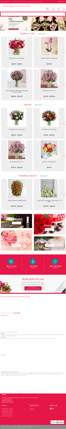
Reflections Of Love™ (49, 90)
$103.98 (49, 64)
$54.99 (49, 167)
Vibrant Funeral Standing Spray (17, 200)
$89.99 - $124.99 (16, 96)
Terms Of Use (5, 428)
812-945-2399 (6, 1)
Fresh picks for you (33, 281)
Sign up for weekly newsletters (33, 288)
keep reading (16, 313)
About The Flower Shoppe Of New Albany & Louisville (15, 296)
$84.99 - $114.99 (16, 135)
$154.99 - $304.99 (17, 206)
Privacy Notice (12, 428)
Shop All (41, 34)
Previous (2, 52)
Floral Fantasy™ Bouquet (16, 58)
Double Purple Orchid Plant (49, 58)
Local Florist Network (21, 428)
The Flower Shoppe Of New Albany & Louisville (16, 6)
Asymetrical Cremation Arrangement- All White (49, 201)
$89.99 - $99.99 (17, 64)
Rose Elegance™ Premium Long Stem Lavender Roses (17, 91)
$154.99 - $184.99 (49, 206)
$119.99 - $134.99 (49, 96)
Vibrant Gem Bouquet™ (49, 161)
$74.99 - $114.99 (49, 135)
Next (64, 52)
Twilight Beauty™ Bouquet (17, 129)
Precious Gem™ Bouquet (49, 129)
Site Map (29, 428)
